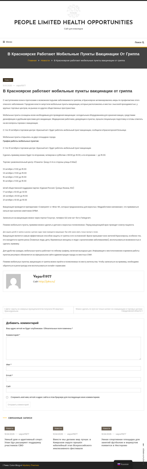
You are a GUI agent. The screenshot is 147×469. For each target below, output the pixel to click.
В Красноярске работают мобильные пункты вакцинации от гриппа (67, 91)
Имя (8, 364)
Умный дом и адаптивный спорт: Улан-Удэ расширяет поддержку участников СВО (24, 448)
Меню (7, 42)
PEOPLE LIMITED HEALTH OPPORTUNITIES (73, 23)
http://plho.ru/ (47, 281)
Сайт (8, 386)
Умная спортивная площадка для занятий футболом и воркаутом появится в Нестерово (121, 448)
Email (9, 375)
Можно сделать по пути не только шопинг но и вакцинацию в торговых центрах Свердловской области (109, 310)
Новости (7, 80)
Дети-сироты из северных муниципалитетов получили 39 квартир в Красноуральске (34, 310)
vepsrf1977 (21, 85)
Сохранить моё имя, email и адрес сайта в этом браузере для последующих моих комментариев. (55, 397)
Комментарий (13, 335)
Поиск (139, 42)
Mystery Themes (31, 465)
